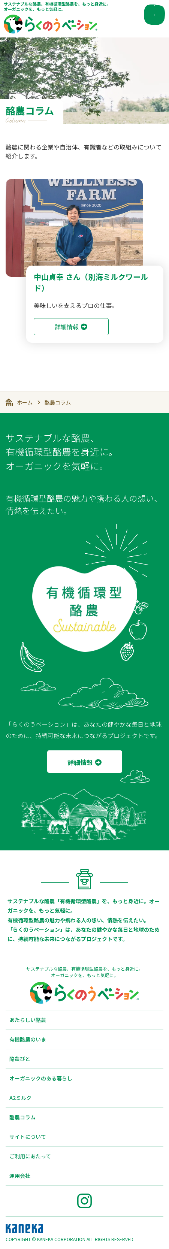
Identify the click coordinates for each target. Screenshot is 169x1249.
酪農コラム (58, 402)
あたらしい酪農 (27, 1019)
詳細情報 (67, 326)
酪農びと (19, 1058)
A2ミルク (20, 1097)
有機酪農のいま (27, 1039)
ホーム (25, 402)
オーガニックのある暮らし (40, 1078)
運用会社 (19, 1175)
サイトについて (27, 1136)
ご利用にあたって (30, 1156)
